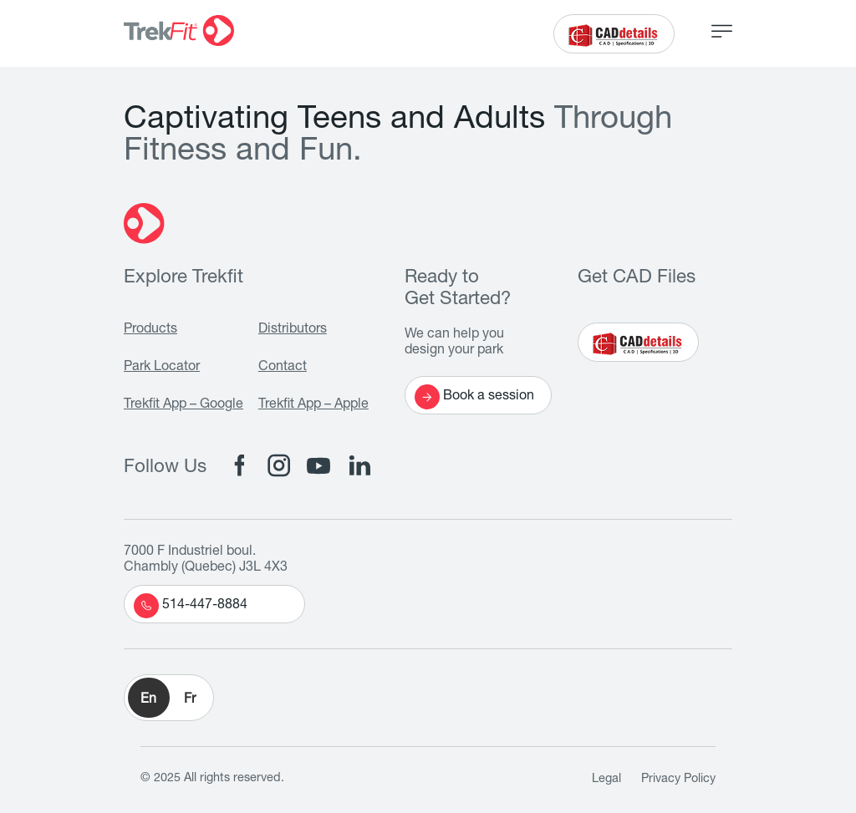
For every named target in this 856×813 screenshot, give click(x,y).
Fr (190, 700)
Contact (282, 367)
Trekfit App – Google (183, 405)
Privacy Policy (678, 779)
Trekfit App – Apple (313, 405)
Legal (606, 779)
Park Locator (162, 367)
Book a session (474, 396)
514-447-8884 (190, 605)
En (148, 700)
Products (150, 330)
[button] (169, 697)
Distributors (292, 330)
